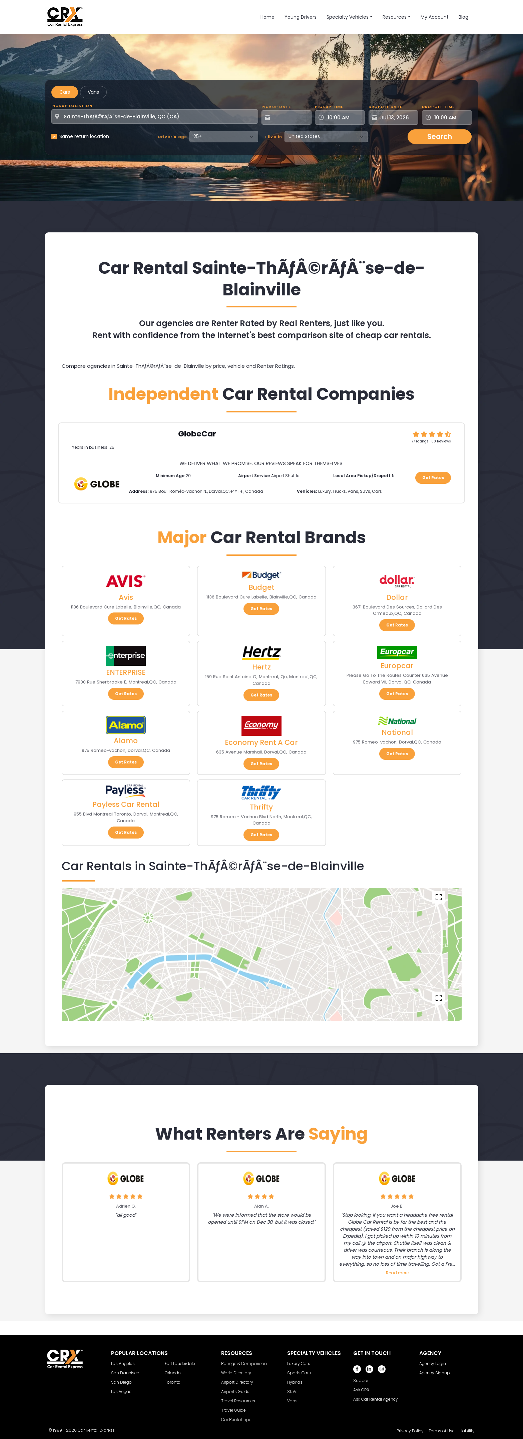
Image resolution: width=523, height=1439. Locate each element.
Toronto (172, 1382)
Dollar (397, 597)
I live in (274, 136)
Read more (397, 1273)
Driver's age (172, 136)
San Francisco (125, 1373)
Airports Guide (235, 1391)
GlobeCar (197, 433)
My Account (435, 17)
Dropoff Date (385, 106)
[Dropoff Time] (451, 117)
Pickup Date (276, 106)
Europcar (397, 665)
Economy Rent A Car (261, 742)
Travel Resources (238, 1401)
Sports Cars (299, 1373)
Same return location (84, 136)
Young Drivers (301, 17)
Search (439, 136)
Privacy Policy (410, 1431)
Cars (64, 92)
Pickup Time (329, 106)
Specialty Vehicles (348, 17)
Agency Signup (434, 1373)
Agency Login (432, 1363)
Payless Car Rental (125, 804)
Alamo (126, 741)
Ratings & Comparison (244, 1363)
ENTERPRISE (125, 672)
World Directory (236, 1373)
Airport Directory (237, 1382)
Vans (93, 92)
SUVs (292, 1391)
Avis (126, 597)
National (397, 732)
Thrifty (261, 807)
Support (361, 1380)
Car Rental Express (96, 1430)
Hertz (261, 667)
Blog (463, 17)
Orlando (173, 1373)
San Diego (121, 1382)
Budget (261, 587)
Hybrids (295, 1382)
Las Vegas (121, 1391)
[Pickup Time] (344, 117)
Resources (395, 17)
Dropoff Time (438, 106)
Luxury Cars (298, 1363)
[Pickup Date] (290, 117)
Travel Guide (233, 1410)
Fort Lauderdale (180, 1363)
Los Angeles (123, 1363)
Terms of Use (442, 1431)
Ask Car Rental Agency (375, 1399)
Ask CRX (361, 1390)
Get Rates (433, 477)
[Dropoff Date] (397, 117)
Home (267, 17)
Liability (467, 1431)
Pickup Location (72, 105)
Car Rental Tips (236, 1419)
